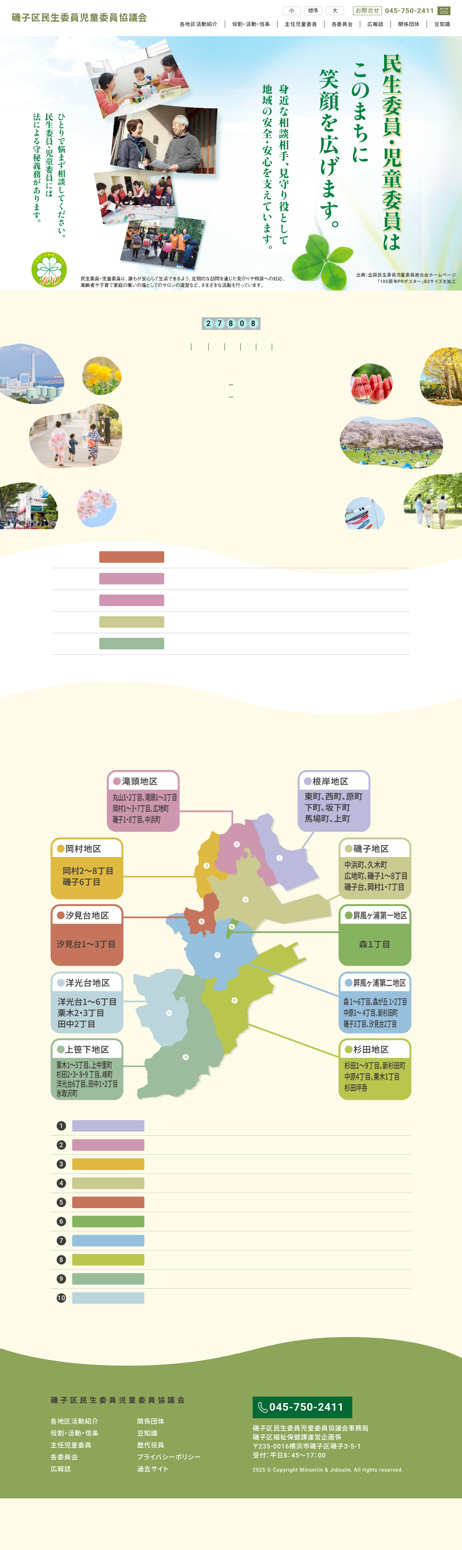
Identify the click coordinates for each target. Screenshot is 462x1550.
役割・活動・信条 (251, 24)
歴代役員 (151, 1497)
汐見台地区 (131, 598)
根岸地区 (334, 853)
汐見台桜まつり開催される (218, 598)
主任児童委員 (301, 24)
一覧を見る (225, 721)
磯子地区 (132, 663)
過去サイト (153, 1520)
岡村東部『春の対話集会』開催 (223, 620)
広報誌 (375, 24)
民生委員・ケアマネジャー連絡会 (227, 685)
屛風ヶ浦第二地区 (375, 1054)
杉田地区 (375, 1121)
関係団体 (409, 24)
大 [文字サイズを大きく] (334, 10)
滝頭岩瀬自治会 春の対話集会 (226, 641)
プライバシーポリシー (169, 1508)
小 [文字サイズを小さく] (291, 10)
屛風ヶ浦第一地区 (375, 986)
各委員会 (342, 24)
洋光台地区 (87, 1054)
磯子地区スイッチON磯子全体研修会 (233, 663)
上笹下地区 (131, 685)
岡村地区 (87, 920)
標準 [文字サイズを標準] (313, 10)
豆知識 (442, 24)
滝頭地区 (132, 620)
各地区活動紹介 (104, 346)
